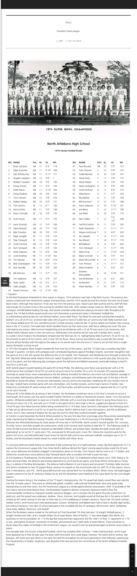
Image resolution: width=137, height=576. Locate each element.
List (4, 282)
